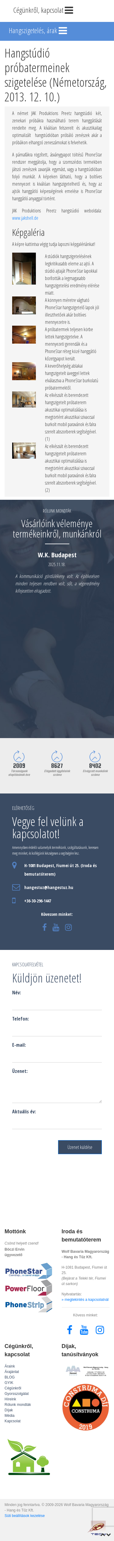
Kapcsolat (13, 1421)
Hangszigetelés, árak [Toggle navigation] (38, 31)
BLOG (10, 1377)
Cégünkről (13, 1388)
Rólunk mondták (18, 1405)
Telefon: (20, 1018)
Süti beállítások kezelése (25, 1516)
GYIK (9, 1383)
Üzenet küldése (79, 1147)
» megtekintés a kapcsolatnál (85, 1300)
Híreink (10, 1399)
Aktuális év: (24, 1111)
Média (10, 1415)
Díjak (9, 1410)
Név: (16, 992)
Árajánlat (12, 1372)
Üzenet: (20, 1071)
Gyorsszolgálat (17, 1394)
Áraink (10, 1366)
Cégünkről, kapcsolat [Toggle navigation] (43, 10)
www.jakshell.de (25, 218)
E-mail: (19, 1045)
